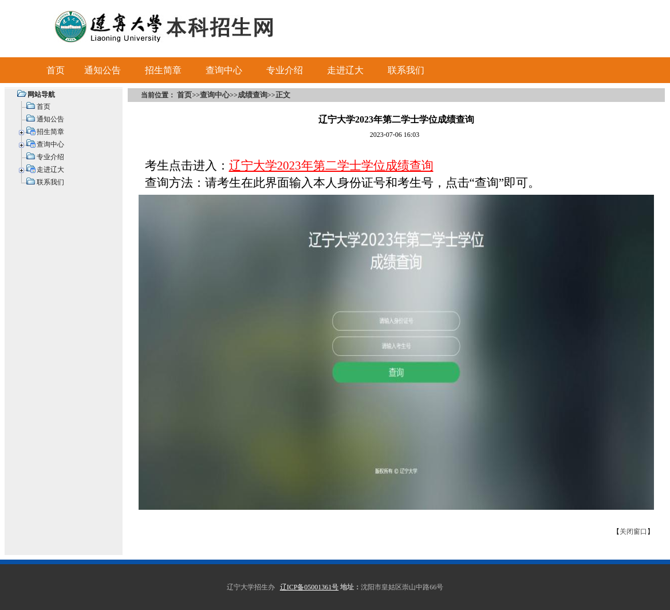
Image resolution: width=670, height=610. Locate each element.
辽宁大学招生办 (251, 587)
